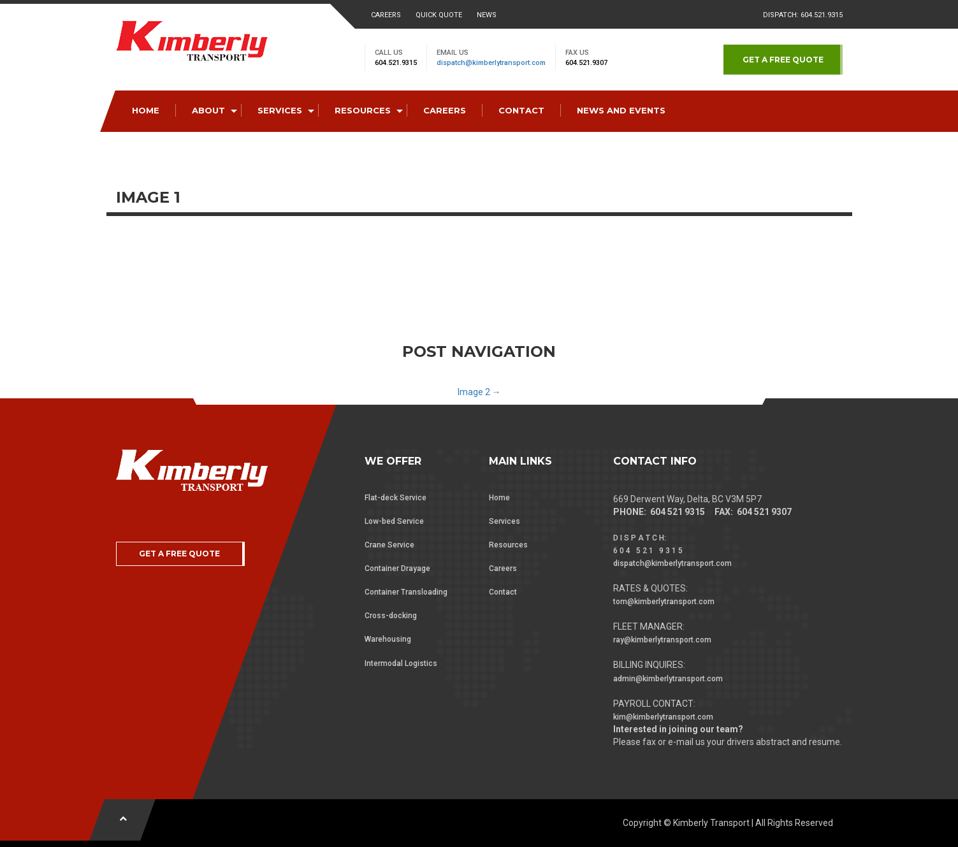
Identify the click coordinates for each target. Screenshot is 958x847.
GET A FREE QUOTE (783, 59)
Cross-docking (391, 615)
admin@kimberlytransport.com (668, 678)
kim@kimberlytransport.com (663, 717)
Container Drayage (397, 568)
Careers (386, 15)
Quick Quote (439, 15)
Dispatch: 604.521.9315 (803, 15)
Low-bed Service (394, 521)
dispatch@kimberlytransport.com (491, 63)
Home (499, 497)
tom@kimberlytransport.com (664, 601)
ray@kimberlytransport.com (662, 639)
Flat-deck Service (395, 497)
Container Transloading (406, 592)
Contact (503, 592)
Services (504, 521)
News (487, 15)
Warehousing (388, 639)
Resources (508, 544)
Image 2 (479, 392)
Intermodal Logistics (401, 663)
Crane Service (389, 544)
